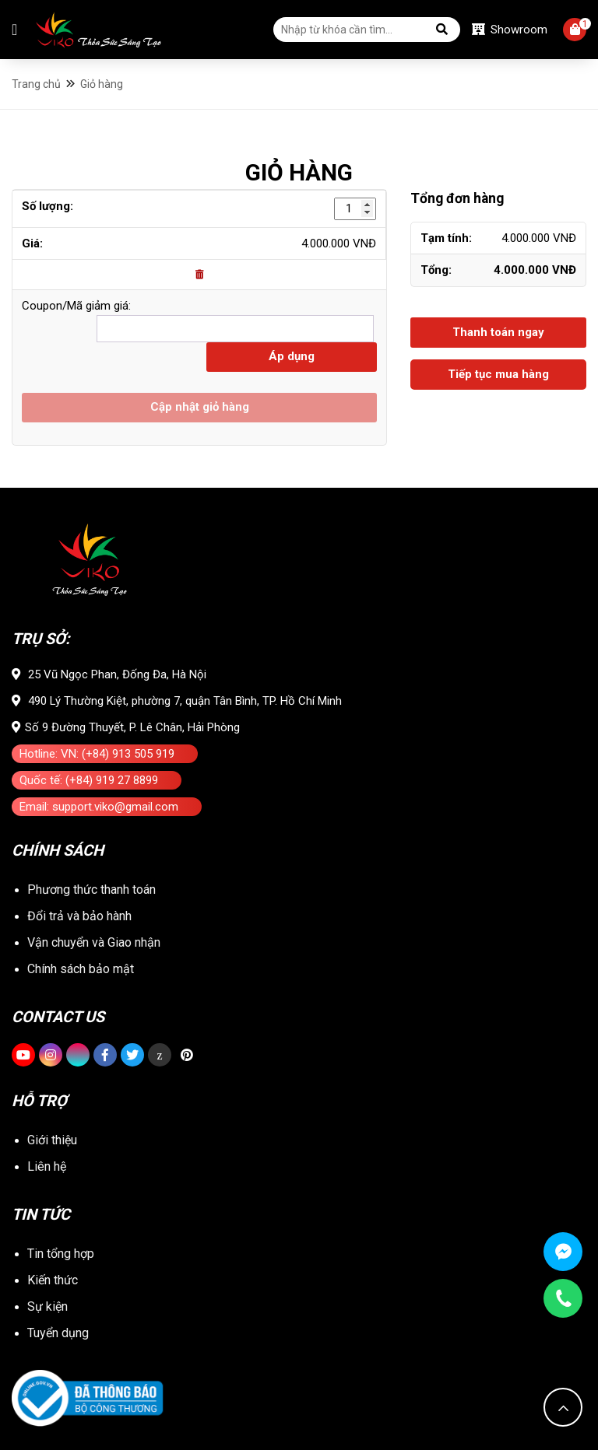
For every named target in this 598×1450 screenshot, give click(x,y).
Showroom (509, 30)
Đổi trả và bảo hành (79, 916)
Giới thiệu (52, 1140)
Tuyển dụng (58, 1333)
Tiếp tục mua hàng (498, 374)
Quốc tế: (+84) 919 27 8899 (88, 780)
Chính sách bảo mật (80, 968)
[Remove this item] (199, 274)
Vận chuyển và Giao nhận (93, 942)
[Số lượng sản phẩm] (355, 209)
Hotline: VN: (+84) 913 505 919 (96, 754)
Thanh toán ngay (498, 332)
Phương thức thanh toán (91, 889)
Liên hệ (46, 1166)
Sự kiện (47, 1306)
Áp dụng (292, 356)
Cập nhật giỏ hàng (199, 407)
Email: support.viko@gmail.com (98, 807)
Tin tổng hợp (60, 1253)
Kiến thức (52, 1280)
